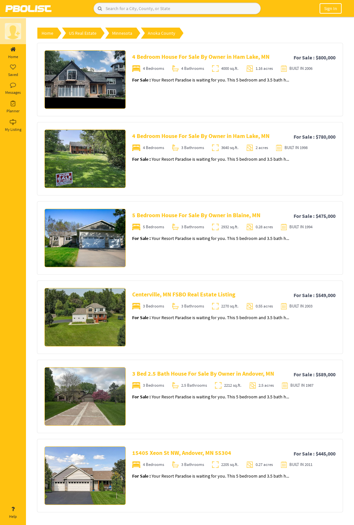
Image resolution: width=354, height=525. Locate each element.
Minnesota (122, 33)
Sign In (330, 8)
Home (13, 53)
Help (13, 512)
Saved (13, 71)
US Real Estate (82, 33)
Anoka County (161, 33)
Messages (13, 88)
